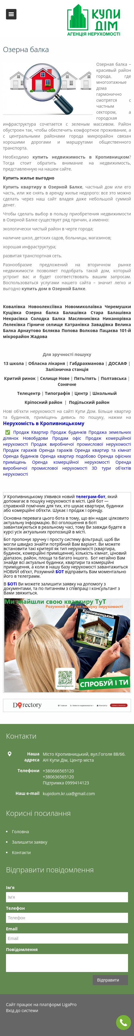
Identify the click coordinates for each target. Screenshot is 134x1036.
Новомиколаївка (83, 306)
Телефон (15, 908)
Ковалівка (14, 306)
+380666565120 (58, 771)
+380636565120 (58, 777)
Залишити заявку (29, 842)
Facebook (7, 1023)
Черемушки (118, 306)
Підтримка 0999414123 (66, 783)
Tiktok (58, 1023)
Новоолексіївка (45, 306)
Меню (11, 14)
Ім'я (10, 887)
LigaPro (69, 1004)
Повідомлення (22, 949)
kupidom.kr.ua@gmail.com (69, 793)
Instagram (45, 1023)
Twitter (18, 1023)
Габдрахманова (87, 363)
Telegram (31, 1023)
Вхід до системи (22, 1010)
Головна (20, 831)
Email (12, 929)
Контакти (21, 852)
